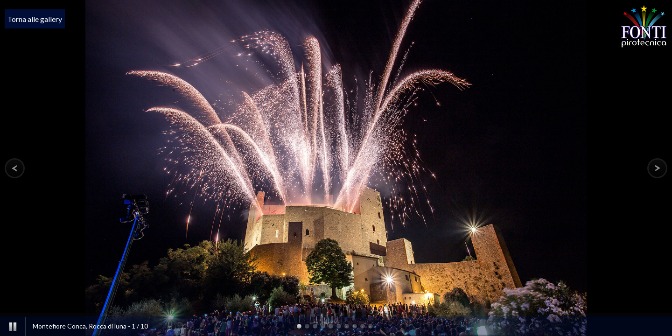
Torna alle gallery (34, 18)
